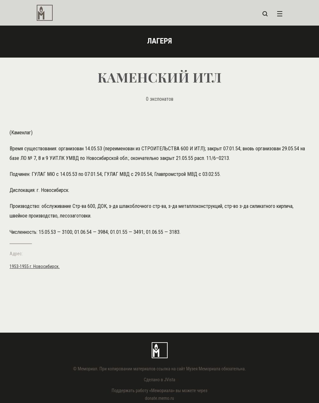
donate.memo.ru (159, 398)
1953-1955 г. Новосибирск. (35, 266)
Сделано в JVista (159, 379)
